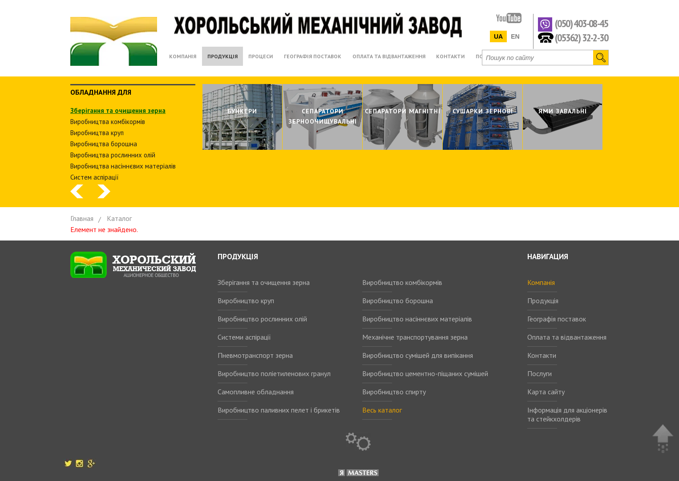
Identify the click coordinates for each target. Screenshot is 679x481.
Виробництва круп (97, 132)
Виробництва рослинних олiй (112, 155)
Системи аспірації (244, 337)
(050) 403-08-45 (581, 23)
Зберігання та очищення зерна (264, 282)
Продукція (542, 300)
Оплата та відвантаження (566, 337)
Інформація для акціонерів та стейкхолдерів (567, 414)
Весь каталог (382, 409)
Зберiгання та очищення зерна (118, 110)
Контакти (541, 355)
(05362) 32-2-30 (581, 37)
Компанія (541, 282)
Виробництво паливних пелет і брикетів (279, 409)
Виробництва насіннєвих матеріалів (123, 166)
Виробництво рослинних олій (262, 318)
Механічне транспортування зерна (415, 337)
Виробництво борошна (397, 300)
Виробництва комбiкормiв (107, 121)
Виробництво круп (246, 300)
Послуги (539, 373)
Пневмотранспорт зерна (255, 355)
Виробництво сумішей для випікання (417, 355)
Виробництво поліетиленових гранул (274, 373)
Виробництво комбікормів (402, 282)
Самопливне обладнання (256, 391)
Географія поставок (556, 318)
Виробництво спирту (394, 391)
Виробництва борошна (103, 144)
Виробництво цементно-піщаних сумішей (425, 373)
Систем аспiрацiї (94, 177)
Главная (81, 218)
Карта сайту (546, 391)
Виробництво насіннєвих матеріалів (417, 318)
